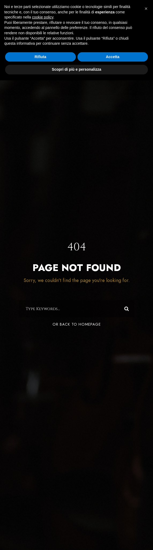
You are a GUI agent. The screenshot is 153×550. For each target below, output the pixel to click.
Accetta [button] (113, 57)
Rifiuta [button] (40, 57)
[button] (146, 8)
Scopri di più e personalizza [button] (76, 69)
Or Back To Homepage (77, 324)
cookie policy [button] (42, 17)
